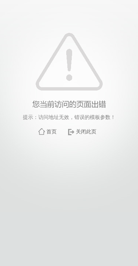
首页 (51, 131)
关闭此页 (86, 131)
